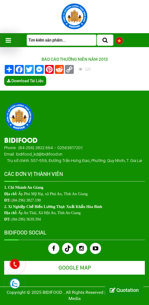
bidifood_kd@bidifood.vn (39, 154)
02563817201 (70, 147)
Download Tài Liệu (25, 81)
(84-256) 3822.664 (35, 147)
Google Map (74, 267)
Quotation (124, 290)
